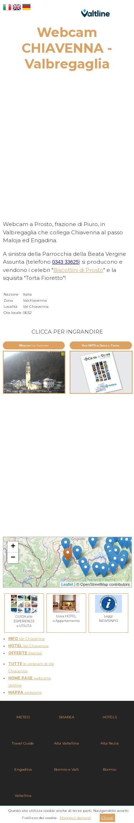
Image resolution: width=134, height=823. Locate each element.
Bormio (109, 769)
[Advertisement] (67, 148)
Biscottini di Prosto (78, 270)
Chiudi (107, 817)
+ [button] (13, 546)
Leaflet (67, 584)
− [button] (13, 557)
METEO (23, 717)
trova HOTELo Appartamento (66, 616)
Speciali (25, 653)
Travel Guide (23, 743)
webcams (24, 692)
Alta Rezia (109, 743)
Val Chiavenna (26, 638)
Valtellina (23, 795)
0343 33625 (65, 262)
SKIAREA (66, 717)
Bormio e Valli (66, 769)
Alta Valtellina (66, 743)
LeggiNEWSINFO (108, 616)
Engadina (23, 769)
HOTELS (110, 717)
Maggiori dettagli (75, 817)
